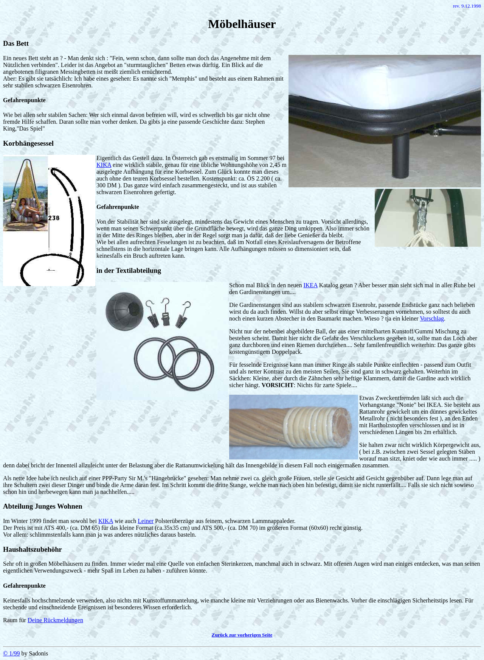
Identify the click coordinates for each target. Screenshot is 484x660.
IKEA (310, 285)
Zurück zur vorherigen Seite (242, 635)
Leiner (146, 521)
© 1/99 (11, 653)
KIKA (103, 165)
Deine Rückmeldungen (55, 620)
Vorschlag (432, 318)
